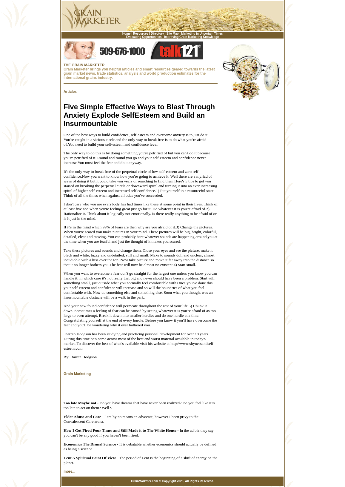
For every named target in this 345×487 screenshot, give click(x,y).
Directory (157, 33)
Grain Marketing (77, 374)
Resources (140, 33)
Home (126, 33)
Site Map (173, 33)
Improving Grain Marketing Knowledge (191, 37)
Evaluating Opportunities (144, 37)
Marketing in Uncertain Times (202, 33)
